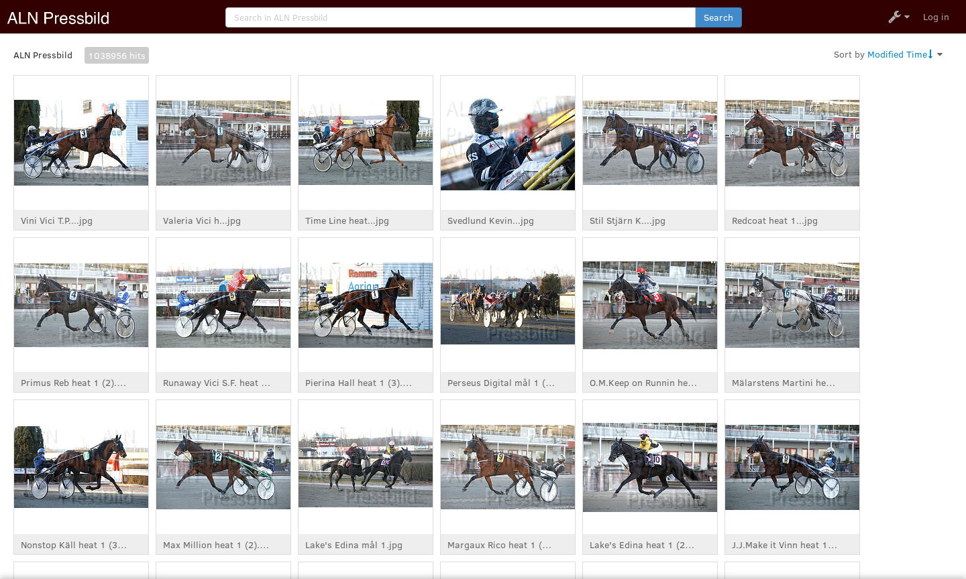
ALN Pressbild (42, 54)
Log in (936, 16)
